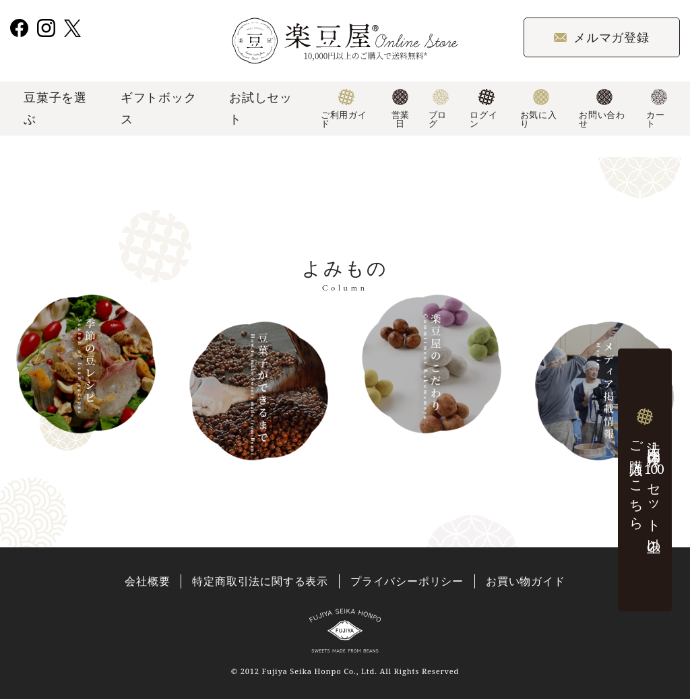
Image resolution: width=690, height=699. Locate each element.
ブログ (439, 109)
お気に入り (538, 109)
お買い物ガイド (525, 581)
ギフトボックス (159, 108)
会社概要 (147, 581)
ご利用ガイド (344, 109)
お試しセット (260, 108)
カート (656, 109)
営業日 (400, 109)
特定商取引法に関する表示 (260, 581)
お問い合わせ (602, 109)
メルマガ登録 (602, 37)
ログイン (483, 109)
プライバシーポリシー (407, 581)
